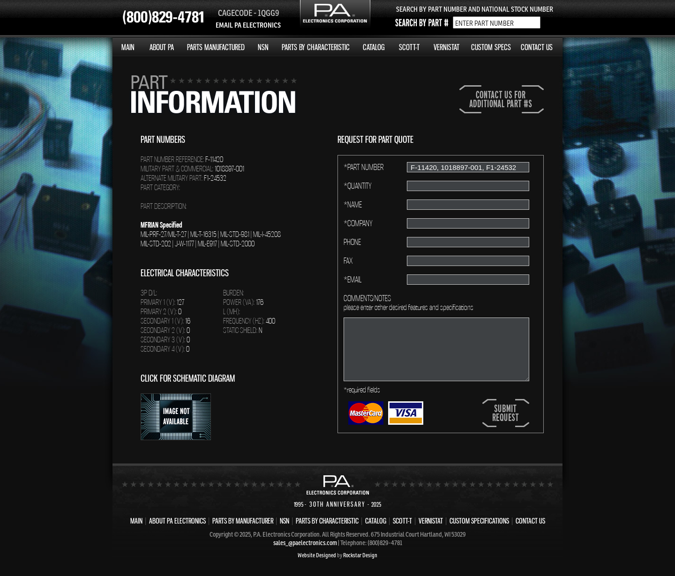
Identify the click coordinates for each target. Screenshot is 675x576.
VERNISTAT (446, 47)
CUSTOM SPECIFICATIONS (479, 520)
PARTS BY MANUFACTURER (242, 520)
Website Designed (317, 555)
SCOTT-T (409, 47)
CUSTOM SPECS (491, 47)
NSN (263, 47)
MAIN (128, 47)
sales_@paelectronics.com (305, 543)
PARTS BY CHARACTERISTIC (316, 47)
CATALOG (374, 47)
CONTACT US (537, 47)
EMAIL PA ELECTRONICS (248, 25)
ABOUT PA (162, 47)
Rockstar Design (360, 555)
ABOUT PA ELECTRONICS (177, 520)
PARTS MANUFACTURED (216, 47)
